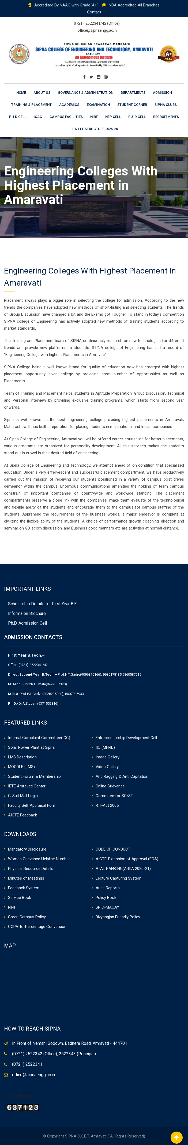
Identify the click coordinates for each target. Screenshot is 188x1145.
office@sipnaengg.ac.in (97, 30)
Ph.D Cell (17, 117)
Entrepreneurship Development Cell (126, 737)
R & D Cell (137, 117)
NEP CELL (113, 117)
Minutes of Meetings (26, 878)
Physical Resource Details (30, 868)
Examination (98, 105)
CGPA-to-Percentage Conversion (37, 926)
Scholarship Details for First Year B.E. (42, 603)
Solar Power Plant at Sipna (31, 747)
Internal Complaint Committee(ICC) (39, 737)
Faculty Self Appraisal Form (32, 805)
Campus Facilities (66, 117)
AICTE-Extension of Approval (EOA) (127, 858)
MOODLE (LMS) (21, 766)
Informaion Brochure (27, 613)
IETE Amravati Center (27, 786)
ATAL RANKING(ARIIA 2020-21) (123, 868)
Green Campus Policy (27, 916)
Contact (94, 12)
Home (21, 93)
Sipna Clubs (166, 105)
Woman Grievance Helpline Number (39, 858)
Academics (69, 105)
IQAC (38, 117)
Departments (133, 93)
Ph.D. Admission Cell (27, 623)
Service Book (19, 897)
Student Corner (132, 105)
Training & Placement (31, 105)
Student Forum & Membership (34, 776)
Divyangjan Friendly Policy (118, 916)
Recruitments (166, 117)
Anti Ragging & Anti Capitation (122, 776)
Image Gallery (107, 757)
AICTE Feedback (22, 815)
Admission (162, 93)
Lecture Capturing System (118, 878)
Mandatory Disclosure (27, 849)
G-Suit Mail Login (23, 795)
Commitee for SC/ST (114, 795)
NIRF (94, 117)
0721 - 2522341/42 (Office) (97, 23)
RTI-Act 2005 (107, 805)
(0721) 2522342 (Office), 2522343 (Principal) (54, 1053)
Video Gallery (107, 766)
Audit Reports (108, 887)
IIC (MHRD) (105, 747)
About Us (41, 93)
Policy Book (106, 897)
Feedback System (23, 887)
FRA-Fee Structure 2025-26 (94, 129)
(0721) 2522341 (27, 1064)
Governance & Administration (85, 93)
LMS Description (22, 757)
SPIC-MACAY (107, 907)
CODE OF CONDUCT (113, 849)
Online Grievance (110, 786)
